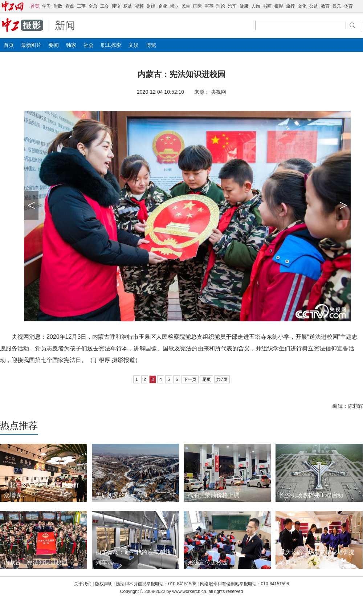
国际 (197, 6)
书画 (267, 6)
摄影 (278, 6)
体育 (348, 6)
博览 (151, 45)
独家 (71, 45)
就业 (174, 6)
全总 (93, 6)
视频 (139, 6)
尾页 (206, 379)
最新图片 (31, 45)
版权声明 (104, 583)
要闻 (54, 45)
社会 (88, 45)
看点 (69, 6)
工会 (104, 6)
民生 (186, 6)
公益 (313, 6)
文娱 (134, 45)
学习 (46, 6)
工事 (81, 6)
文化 (302, 6)
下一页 (189, 379)
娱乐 (337, 6)
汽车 (232, 6)
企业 (162, 6)
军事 (209, 6)
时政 (58, 6)
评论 (116, 6)
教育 (325, 6)
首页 (9, 45)
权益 (127, 6)
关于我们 (82, 583)
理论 (220, 6)
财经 (151, 6)
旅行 (290, 6)
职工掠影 (111, 45)
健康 (244, 6)
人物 (255, 6)
